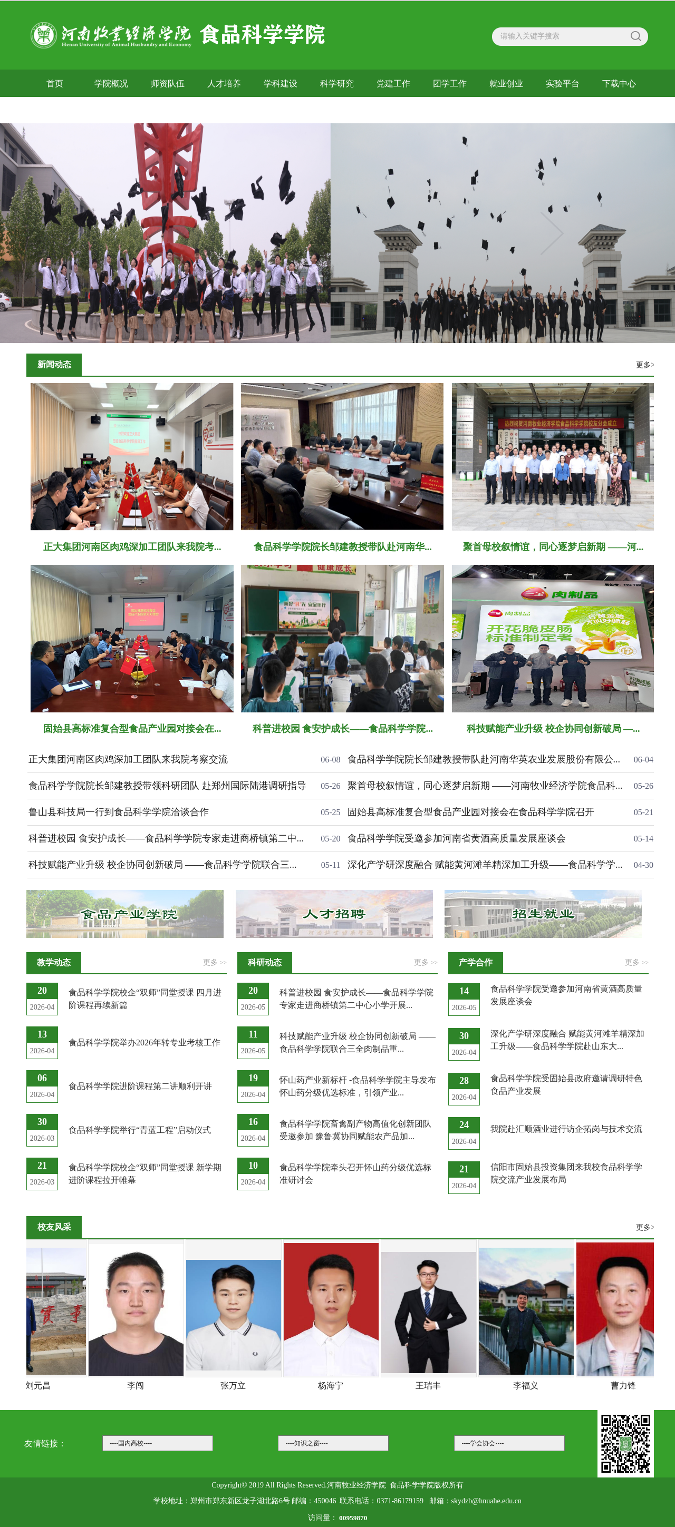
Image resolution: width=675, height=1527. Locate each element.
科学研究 (337, 83)
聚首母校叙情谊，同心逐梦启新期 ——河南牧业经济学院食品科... (485, 785)
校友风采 (55, 109)
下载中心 (619, 83)
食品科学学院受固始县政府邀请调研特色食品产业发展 (566, 1084)
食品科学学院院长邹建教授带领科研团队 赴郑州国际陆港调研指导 (167, 785)
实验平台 (563, 83)
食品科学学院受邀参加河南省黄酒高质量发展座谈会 (457, 838)
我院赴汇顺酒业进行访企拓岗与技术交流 (566, 1128)
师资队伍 (168, 83)
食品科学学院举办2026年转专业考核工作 (144, 1042)
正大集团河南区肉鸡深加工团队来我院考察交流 (128, 759)
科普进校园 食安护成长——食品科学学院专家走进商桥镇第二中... (166, 838)
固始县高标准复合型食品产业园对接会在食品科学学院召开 (471, 812)
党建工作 (393, 83)
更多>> (647, 365)
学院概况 (111, 83)
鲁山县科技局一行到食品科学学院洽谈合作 (118, 812)
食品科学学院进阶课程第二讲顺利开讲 (140, 1086)
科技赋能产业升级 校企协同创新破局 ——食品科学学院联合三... (162, 864)
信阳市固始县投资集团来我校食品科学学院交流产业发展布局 (566, 1173)
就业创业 (506, 83)
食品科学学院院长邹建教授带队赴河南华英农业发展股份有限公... (484, 759)
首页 (54, 83)
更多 (215, 962)
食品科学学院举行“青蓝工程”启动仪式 (140, 1129)
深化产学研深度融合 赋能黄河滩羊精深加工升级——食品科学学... (485, 864)
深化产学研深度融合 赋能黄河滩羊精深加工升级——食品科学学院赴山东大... (567, 1040)
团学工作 (450, 83)
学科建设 (280, 83)
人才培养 (224, 83)
